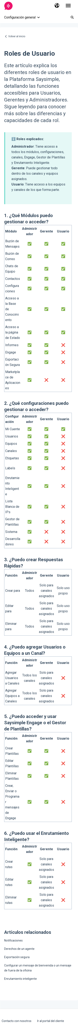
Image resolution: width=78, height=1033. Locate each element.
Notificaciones (13, 940)
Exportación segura (17, 957)
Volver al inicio (16, 36)
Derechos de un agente (19, 948)
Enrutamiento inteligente (20, 978)
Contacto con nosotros (16, 1021)
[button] (56, 6)
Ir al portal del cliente (50, 1021)
